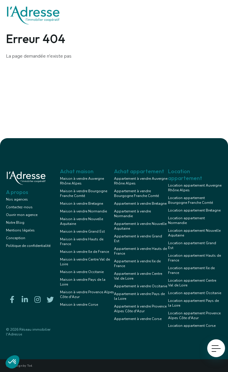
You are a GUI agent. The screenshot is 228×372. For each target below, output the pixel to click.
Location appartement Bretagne (194, 210)
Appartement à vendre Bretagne (140, 203)
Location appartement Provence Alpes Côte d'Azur (194, 315)
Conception (15, 238)
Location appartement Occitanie (194, 293)
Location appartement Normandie (186, 220)
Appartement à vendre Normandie (132, 213)
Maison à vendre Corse (79, 304)
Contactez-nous (19, 207)
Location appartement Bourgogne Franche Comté (190, 200)
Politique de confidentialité (28, 245)
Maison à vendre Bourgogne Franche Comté (83, 193)
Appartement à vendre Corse (138, 318)
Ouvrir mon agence (21, 214)
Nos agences (17, 199)
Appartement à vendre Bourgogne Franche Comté (136, 193)
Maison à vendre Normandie (83, 211)
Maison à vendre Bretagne (81, 203)
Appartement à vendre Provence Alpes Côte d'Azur (140, 308)
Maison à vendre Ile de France (84, 251)
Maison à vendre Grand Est (82, 231)
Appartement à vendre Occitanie (140, 286)
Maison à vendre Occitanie (82, 271)
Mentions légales (20, 230)
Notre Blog (15, 222)
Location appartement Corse (192, 325)
